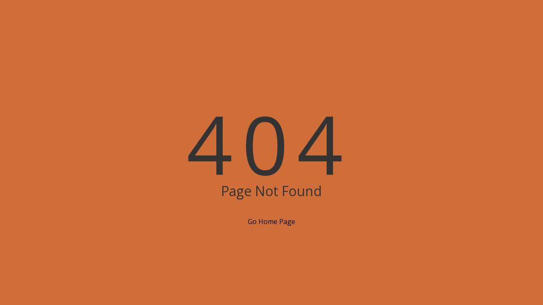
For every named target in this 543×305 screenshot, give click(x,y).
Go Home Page (271, 221)
